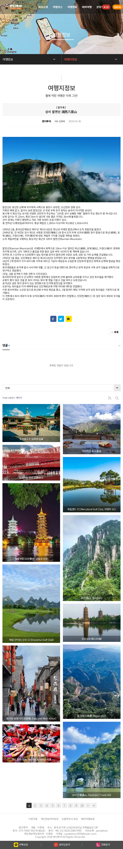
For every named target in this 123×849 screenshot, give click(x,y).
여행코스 (57, 7)
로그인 (105, 6)
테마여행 (87, 7)
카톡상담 (21, 845)
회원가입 (117, 6)
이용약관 (32, 819)
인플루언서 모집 (70, 819)
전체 (7, 388)
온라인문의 (62, 845)
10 (82, 805)
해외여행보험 (87, 819)
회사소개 (43, 7)
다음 (88, 805)
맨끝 (94, 805)
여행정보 (72, 7)
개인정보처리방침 (50, 819)
